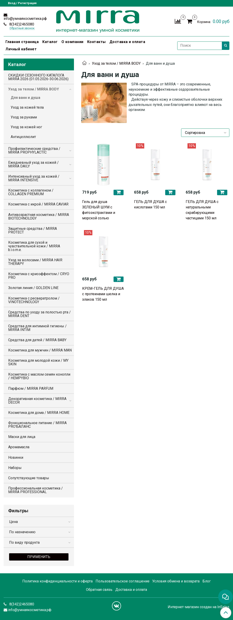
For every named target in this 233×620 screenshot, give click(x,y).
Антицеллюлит (23, 137)
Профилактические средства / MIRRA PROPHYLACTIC (34, 150)
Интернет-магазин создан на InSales (198, 607)
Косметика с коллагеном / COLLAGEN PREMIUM (30, 192)
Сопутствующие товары (28, 478)
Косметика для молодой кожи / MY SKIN (38, 362)
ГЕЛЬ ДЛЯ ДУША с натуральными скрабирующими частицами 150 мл (202, 210)
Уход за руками (24, 117)
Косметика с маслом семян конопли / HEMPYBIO (39, 376)
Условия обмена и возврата (176, 581)
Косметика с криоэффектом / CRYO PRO (38, 276)
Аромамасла (18, 447)
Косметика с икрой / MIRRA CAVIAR (38, 204)
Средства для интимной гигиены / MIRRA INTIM (37, 328)
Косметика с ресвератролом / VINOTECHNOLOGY (34, 300)
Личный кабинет (21, 49)
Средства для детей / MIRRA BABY (37, 340)
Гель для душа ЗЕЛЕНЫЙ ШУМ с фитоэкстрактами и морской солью (98, 210)
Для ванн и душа (25, 97)
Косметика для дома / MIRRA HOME (38, 412)
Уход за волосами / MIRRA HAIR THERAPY (35, 262)
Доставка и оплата (127, 42)
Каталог (50, 42)
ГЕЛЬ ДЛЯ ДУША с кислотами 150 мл (150, 204)
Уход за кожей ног (26, 127)
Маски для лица (21, 437)
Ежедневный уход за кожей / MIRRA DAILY (33, 164)
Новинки (15, 457)
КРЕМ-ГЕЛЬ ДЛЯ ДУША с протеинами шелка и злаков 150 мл (103, 294)
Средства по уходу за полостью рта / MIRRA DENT (39, 314)
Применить (38, 557)
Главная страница (22, 42)
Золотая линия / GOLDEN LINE (33, 288)
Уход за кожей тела (27, 107)
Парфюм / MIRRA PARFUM (30, 388)
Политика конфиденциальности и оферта (57, 581)
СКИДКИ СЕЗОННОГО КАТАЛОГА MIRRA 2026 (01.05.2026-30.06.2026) (38, 77)
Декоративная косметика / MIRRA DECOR (37, 401)
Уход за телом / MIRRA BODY (116, 63)
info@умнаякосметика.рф (25, 18)
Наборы (15, 468)
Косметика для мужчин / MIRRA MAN (40, 350)
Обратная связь (99, 589)
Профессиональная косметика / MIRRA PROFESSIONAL (35, 490)
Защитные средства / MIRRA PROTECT (32, 230)
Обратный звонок (22, 28)
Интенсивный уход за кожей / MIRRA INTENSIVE (33, 178)
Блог (207, 581)
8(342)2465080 (21, 24)
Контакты (96, 42)
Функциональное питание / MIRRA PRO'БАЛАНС (37, 425)
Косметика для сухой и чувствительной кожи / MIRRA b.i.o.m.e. (34, 246)
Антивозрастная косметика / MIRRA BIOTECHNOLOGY (38, 216)
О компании (72, 42)
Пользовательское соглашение (122, 581)
